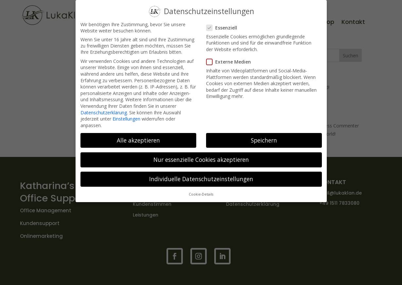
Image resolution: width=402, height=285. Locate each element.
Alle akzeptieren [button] (138, 138)
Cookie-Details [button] (201, 192)
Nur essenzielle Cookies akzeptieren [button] (201, 157)
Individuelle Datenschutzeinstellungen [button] (201, 177)
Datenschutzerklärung (103, 110)
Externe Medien (231, 60)
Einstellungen (126, 117)
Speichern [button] (264, 138)
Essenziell (224, 25)
